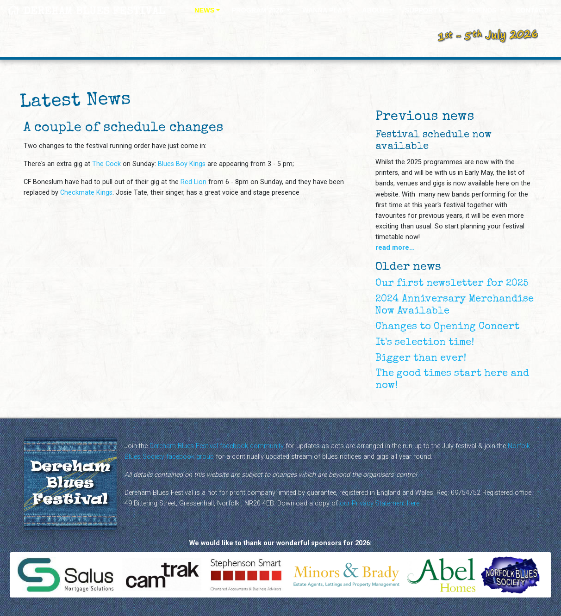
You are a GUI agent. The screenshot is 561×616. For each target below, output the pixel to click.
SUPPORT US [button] (427, 10)
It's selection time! (424, 343)
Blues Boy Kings (182, 164)
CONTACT (532, 10)
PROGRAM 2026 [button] (258, 10)
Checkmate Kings (86, 193)
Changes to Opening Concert (447, 327)
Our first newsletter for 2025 (452, 284)
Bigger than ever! (420, 358)
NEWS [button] (204, 10)
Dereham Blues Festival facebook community (217, 446)
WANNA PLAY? (326, 10)
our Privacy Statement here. (380, 503)
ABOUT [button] (374, 10)
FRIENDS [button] (482, 10)
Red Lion (193, 182)
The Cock (106, 164)
